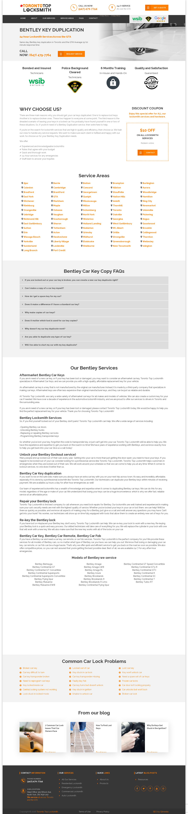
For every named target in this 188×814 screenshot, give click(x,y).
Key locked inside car (33, 685)
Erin (26, 232)
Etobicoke (88, 241)
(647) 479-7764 (39, 55)
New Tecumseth (122, 246)
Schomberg (89, 210)
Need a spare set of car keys (135, 676)
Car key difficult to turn (33, 672)
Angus (146, 219)
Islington (147, 246)
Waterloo (88, 219)
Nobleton (88, 228)
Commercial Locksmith (72, 791)
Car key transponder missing (86, 676)
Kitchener (29, 201)
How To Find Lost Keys (104, 726)
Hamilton (147, 196)
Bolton (86, 183)
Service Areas (80, 19)
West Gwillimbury (122, 223)
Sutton (27, 228)
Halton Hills (119, 196)
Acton (56, 232)
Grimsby (87, 232)
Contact (113, 19)
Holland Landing (92, 223)
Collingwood (149, 232)
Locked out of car (81, 668)
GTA (55, 196)
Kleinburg (29, 205)
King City (147, 201)
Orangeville (30, 210)
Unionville (148, 210)
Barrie (56, 183)
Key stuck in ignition (82, 689)
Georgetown (90, 192)
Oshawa (57, 210)
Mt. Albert (118, 228)
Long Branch (30, 250)
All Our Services (69, 779)
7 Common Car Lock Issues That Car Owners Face (54, 728)
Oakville (117, 214)
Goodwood (149, 223)
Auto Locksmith (69, 795)
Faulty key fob (79, 681)
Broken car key (30, 668)
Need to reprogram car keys (36, 681)
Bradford (29, 192)
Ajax (26, 183)
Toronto (117, 210)
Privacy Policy (102, 811)
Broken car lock (129, 694)
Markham (58, 201)
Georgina (118, 219)
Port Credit (59, 250)
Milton (86, 205)
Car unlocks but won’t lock (134, 689)
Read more (50, 749)
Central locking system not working (40, 689)
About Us (104, 779)
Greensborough (121, 241)
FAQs (98, 19)
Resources (143, 779)
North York (89, 214)
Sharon (57, 223)
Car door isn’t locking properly (136, 685)
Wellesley (148, 241)
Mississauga (89, 201)
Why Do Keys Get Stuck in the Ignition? (156, 726)
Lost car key (128, 668)
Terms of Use (85, 811)
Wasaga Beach (32, 237)
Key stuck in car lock (82, 672)
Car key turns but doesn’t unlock (87, 685)
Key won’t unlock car (132, 672)
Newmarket (149, 205)
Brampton (118, 183)
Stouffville (118, 192)
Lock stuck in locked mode (36, 694)
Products (104, 783)
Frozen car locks (130, 681)
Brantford (58, 192)
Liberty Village (61, 241)
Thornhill (117, 205)
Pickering (148, 214)
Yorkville (28, 241)
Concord (88, 187)
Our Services (58, 19)
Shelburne (88, 246)
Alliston (117, 187)
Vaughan (58, 214)
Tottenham (59, 228)
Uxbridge (29, 214)
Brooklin (147, 228)
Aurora (146, 187)
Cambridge (59, 187)
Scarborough (60, 219)
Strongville (119, 237)
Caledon (28, 187)
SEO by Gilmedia (160, 811)
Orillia (116, 232)
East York (29, 196)
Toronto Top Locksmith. (47, 811)
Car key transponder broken (36, 676)
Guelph (87, 196)
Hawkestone (60, 237)
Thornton (148, 237)
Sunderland (30, 246)
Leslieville (58, 246)
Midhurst (88, 237)
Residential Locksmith (72, 783)
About (39, 19)
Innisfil (116, 201)
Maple (56, 205)
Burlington (148, 183)
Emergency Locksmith (72, 787)
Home (24, 19)
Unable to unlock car (82, 694)
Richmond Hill (31, 219)
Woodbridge (150, 192)
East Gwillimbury (33, 223)
